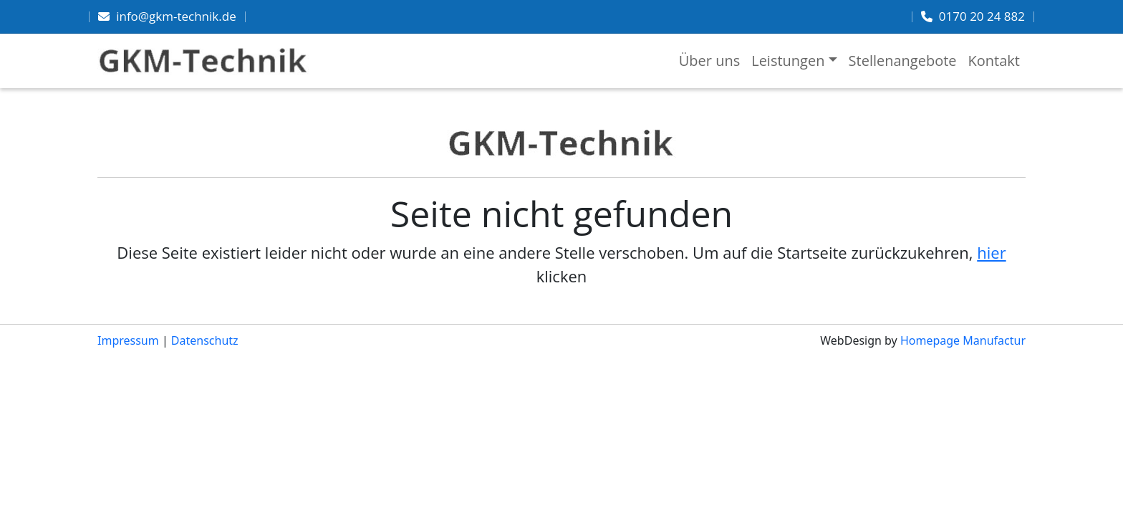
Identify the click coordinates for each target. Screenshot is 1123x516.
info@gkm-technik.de (176, 16)
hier (991, 252)
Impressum (128, 340)
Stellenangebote (903, 60)
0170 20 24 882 (982, 16)
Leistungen (787, 60)
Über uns (709, 60)
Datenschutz (204, 340)
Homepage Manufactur (963, 340)
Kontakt (994, 60)
